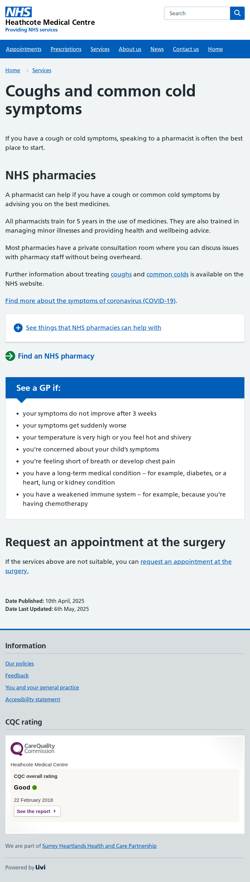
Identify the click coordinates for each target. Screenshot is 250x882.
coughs (121, 274)
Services (100, 49)
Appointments (23, 49)
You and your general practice (42, 687)
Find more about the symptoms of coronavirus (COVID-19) (90, 301)
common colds (167, 274)
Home (215, 49)
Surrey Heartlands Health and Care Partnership (99, 846)
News (157, 49)
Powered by (25, 867)
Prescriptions (66, 49)
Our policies (19, 663)
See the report (33, 811)
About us (130, 49)
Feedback (17, 675)
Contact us (186, 49)
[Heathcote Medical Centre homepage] (50, 20)
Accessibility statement (32, 699)
